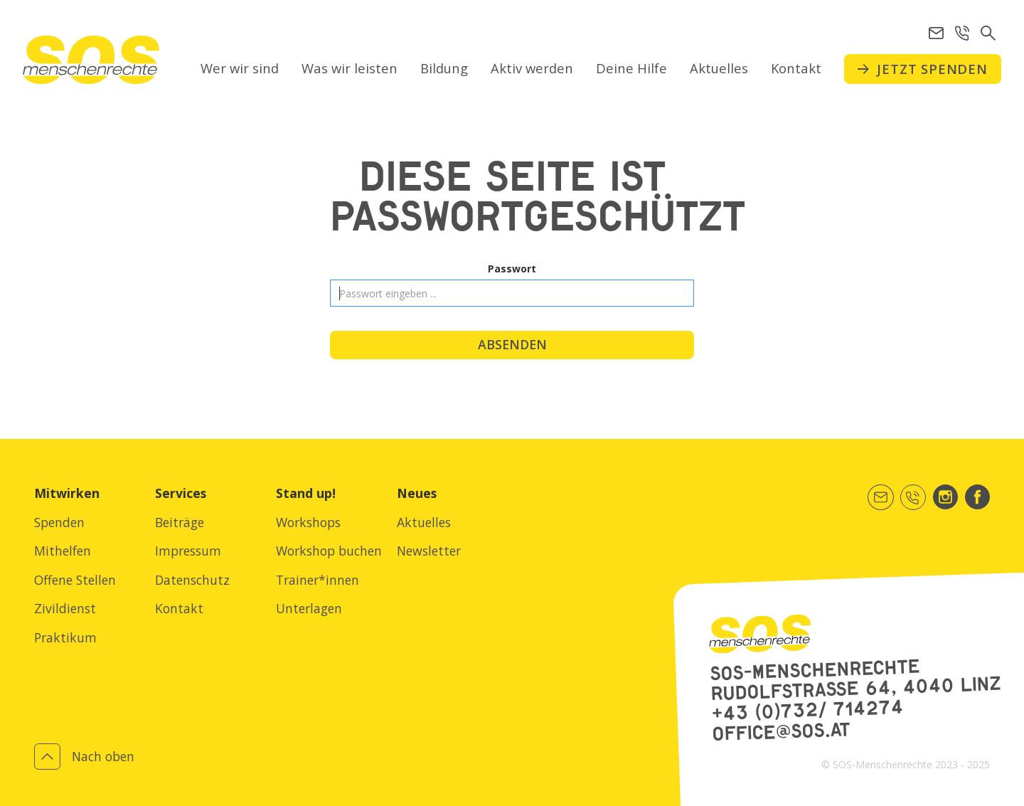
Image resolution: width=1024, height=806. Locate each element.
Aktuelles (719, 68)
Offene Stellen (75, 579)
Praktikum (65, 637)
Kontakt (796, 68)
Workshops (308, 522)
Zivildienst (65, 608)
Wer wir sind (240, 68)
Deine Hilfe (631, 68)
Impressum (188, 550)
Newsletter (429, 550)
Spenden (59, 522)
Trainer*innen (317, 579)
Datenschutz (192, 579)
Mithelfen (62, 550)
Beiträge (179, 522)
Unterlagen (309, 608)
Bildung (444, 68)
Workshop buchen (329, 550)
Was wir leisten (350, 68)
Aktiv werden (532, 68)
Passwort (512, 268)
